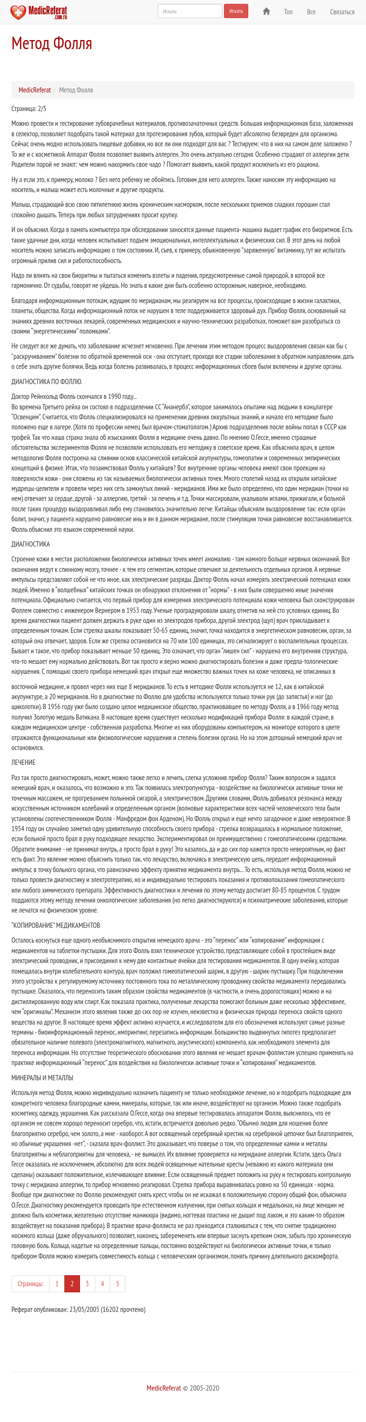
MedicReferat (35, 89)
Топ (288, 11)
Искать (236, 10)
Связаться (342, 11)
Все (311, 11)
